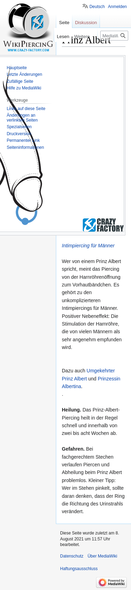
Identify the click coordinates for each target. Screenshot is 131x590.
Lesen (62, 36)
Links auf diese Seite (26, 108)
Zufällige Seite (20, 81)
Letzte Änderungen (24, 74)
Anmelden (117, 6)
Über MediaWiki (102, 556)
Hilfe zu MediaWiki (24, 88)
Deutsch (97, 6)
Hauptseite (17, 67)
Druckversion (19, 133)
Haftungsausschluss (78, 568)
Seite (64, 22)
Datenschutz (71, 556)
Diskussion (86, 22)
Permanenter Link (23, 140)
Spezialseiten (19, 126)
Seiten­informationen (25, 147)
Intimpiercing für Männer (88, 245)
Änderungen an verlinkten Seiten (22, 118)
